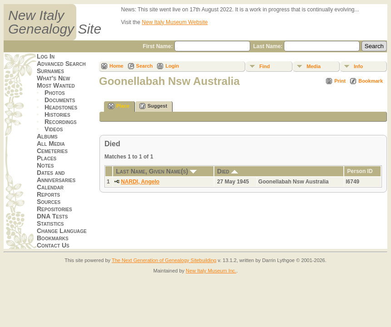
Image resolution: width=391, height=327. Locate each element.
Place (118, 106)
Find (264, 66)
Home (116, 66)
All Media (51, 143)
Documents (60, 100)
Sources (48, 201)
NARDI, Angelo (140, 181)
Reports (48, 194)
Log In (45, 56)
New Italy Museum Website (175, 22)
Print (340, 81)
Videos (54, 129)
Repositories (54, 209)
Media (314, 66)
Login (172, 66)
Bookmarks (53, 238)
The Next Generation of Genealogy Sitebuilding (164, 260)
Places (46, 158)
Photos (55, 92)
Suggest (153, 106)
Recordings (61, 121)
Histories (57, 114)
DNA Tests (52, 216)
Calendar (50, 187)
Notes (45, 165)
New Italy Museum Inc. (211, 270)
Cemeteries (52, 150)
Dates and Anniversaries (56, 176)
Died (227, 171)
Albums (47, 136)
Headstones (61, 107)
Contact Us (53, 245)
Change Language (62, 230)
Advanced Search (61, 63)
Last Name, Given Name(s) (156, 171)
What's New (53, 78)
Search (144, 66)
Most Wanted (56, 85)
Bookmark (370, 81)
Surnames (50, 70)
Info (358, 66)
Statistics (50, 223)
